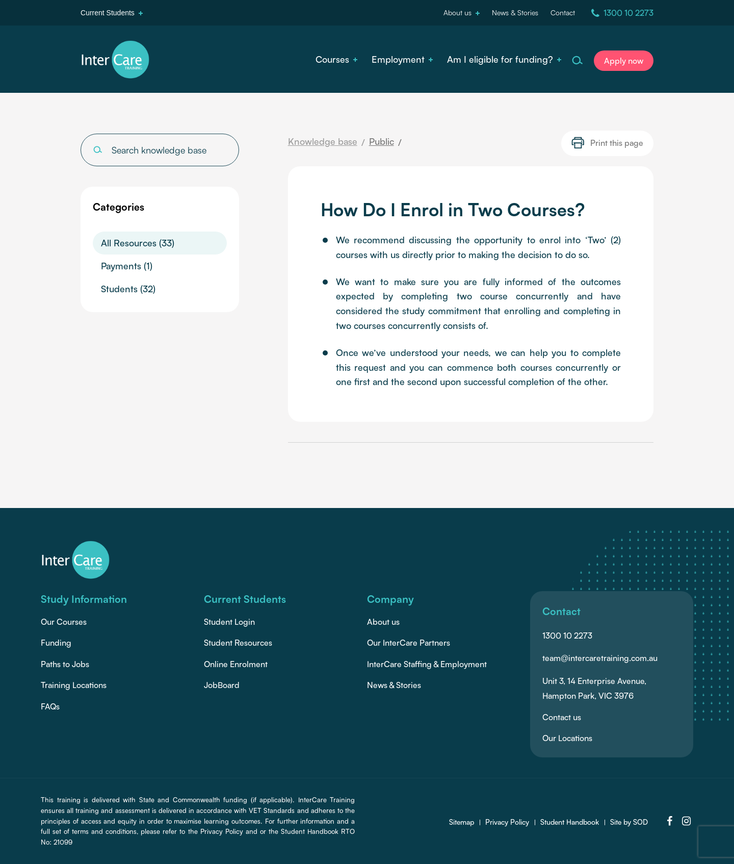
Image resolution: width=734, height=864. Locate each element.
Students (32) (128, 288)
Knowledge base (322, 141)
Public (381, 141)
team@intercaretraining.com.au (600, 658)
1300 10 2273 (567, 635)
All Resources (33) (137, 242)
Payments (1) (126, 265)
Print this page (607, 142)
